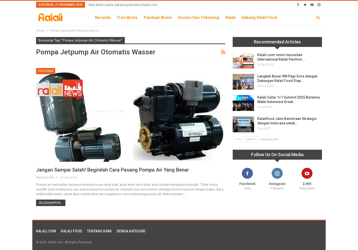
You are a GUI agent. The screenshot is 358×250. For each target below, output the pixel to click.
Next (251, 139)
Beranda (103, 17)
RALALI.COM (46, 231)
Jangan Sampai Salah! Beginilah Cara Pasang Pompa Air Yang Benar (112, 170)
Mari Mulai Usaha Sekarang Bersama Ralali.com (123, 5)
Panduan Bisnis (158, 17)
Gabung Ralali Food (259, 17)
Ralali (230, 17)
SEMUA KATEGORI (131, 231)
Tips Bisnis (45, 71)
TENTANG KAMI (99, 231)
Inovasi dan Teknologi (199, 17)
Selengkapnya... (51, 203)
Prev (238, 139)
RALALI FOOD (71, 231)
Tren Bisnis (127, 17)
